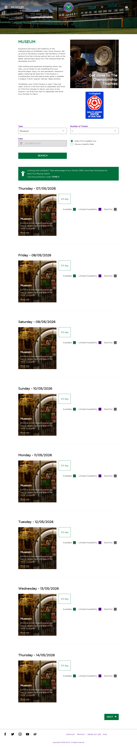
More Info (24, 233)
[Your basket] (127, 7)
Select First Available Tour (85, 141)
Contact (70, 734)
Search (42, 155)
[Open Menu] (6, 7)
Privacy (81, 734)
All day (64, 199)
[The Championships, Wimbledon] (68, 7)
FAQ (105, 734)
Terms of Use (94, 734)
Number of (79, 126)
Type (20, 126)
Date (20, 139)
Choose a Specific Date (84, 144)
